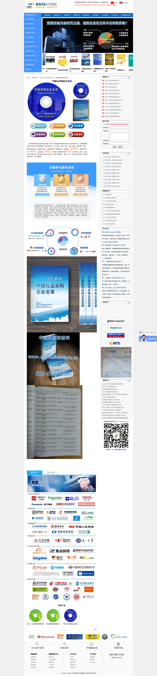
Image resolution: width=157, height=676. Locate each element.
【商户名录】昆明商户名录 (111, 181)
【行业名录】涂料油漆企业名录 (113, 168)
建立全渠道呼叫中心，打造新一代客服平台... (116, 417)
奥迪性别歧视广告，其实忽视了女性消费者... (116, 399)
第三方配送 (52, 659)
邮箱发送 (51, 662)
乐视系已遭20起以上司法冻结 (111, 404)
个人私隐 (92, 662)
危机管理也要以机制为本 (110, 394)
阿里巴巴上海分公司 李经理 (113, 237)
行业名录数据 (29, 37)
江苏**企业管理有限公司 (112, 80)
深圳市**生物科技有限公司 (113, 116)
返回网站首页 (126, 15)
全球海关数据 (29, 65)
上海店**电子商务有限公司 (113, 90)
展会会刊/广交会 (30, 60)
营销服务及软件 (30, 33)
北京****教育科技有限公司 (113, 97)
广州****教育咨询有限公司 (113, 106)
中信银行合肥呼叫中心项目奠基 (112, 415)
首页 (28, 77)
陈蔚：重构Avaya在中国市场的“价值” (113, 412)
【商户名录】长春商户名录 (111, 175)
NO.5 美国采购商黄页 (109, 212)
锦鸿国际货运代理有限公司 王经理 (115, 250)
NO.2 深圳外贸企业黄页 (109, 202)
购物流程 (33, 657)
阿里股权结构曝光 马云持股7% (111, 407)
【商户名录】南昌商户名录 (111, 178)
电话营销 (67, 15)
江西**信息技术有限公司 (112, 103)
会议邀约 (105, 15)
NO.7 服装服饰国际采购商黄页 (111, 219)
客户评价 (51, 472)
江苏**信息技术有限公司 (112, 84)
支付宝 (72, 657)
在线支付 (72, 659)
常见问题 (33, 665)
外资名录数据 (29, 24)
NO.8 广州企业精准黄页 (109, 222)
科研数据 (28, 69)
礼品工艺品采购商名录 (46, 77)
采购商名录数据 (30, 55)
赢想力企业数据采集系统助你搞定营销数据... (116, 423)
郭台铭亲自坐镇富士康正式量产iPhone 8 (114, 420)
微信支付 (72, 667)
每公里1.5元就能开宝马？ (110, 391)
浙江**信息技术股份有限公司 (113, 100)
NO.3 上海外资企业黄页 (109, 206)
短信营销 (96, 15)
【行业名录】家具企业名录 (111, 162)
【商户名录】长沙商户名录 (111, 191)
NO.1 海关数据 (107, 199)
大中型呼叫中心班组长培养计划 (112, 410)
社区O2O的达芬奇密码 (109, 402)
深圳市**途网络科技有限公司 (113, 110)
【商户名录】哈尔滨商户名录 (112, 171)
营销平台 (51, 657)
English (126, 2)
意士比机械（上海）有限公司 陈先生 (115, 292)
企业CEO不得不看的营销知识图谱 (112, 389)
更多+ (129, 77)
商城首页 (48, 15)
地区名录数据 (29, 42)
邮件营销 (86, 15)
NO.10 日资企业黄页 (108, 229)
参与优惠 (33, 667)
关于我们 (115, 15)
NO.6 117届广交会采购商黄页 (111, 215)
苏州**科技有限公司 (111, 87)
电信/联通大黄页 (30, 46)
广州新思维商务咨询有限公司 (113, 266)
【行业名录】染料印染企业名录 (113, 165)
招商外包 (76, 15)
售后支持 (33, 662)
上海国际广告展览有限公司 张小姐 (115, 283)
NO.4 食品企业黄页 (108, 209)
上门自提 (51, 665)
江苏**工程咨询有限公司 (112, 113)
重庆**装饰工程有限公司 (112, 93)
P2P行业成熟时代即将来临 (110, 396)
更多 (95, 629)
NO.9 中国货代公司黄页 (109, 225)
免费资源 (51, 667)
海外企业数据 (29, 28)
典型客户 (57, 15)
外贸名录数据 (29, 19)
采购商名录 (35, 77)
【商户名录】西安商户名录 (111, 184)
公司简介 (92, 657)
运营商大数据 (29, 51)
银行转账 (72, 662)
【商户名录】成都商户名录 (111, 188)
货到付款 (72, 665)
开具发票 (33, 659)
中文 (116, 2)
